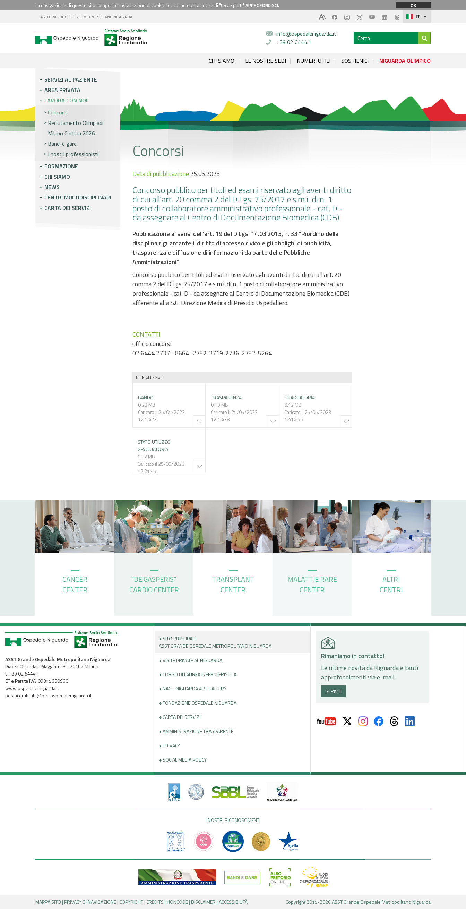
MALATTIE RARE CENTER (312, 582)
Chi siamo (57, 176)
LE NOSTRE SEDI (265, 61)
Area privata (62, 90)
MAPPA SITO (48, 902)
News (52, 187)
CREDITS (155, 902)
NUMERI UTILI (313, 61)
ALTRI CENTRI (391, 582)
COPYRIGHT (131, 902)
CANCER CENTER (74, 582)
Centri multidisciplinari (77, 197)
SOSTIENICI (355, 61)
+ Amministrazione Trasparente (196, 731)
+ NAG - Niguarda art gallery (192, 688)
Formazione (61, 166)
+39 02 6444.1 (293, 42)
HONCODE (177, 902)
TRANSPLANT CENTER (233, 582)
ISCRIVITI (333, 691)
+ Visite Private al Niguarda (190, 660)
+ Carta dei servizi (179, 717)
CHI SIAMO (221, 61)
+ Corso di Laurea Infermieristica (197, 674)
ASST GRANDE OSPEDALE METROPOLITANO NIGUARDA (86, 17)
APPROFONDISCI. (262, 5)
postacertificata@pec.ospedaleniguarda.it (48, 695)
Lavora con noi (65, 100)
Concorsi (58, 112)
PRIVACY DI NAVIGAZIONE (90, 902)
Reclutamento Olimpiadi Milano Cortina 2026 (75, 128)
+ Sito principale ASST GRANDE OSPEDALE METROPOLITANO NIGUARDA (215, 642)
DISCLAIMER (203, 902)
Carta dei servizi (67, 208)
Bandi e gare (62, 143)
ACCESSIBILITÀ (233, 902)
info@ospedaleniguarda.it (306, 33)
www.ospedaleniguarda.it (32, 688)
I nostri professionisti (73, 154)
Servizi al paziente (70, 79)
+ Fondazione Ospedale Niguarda (197, 702)
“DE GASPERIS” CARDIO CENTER (154, 582)
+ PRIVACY (169, 745)
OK (413, 5)
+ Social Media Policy (183, 759)
